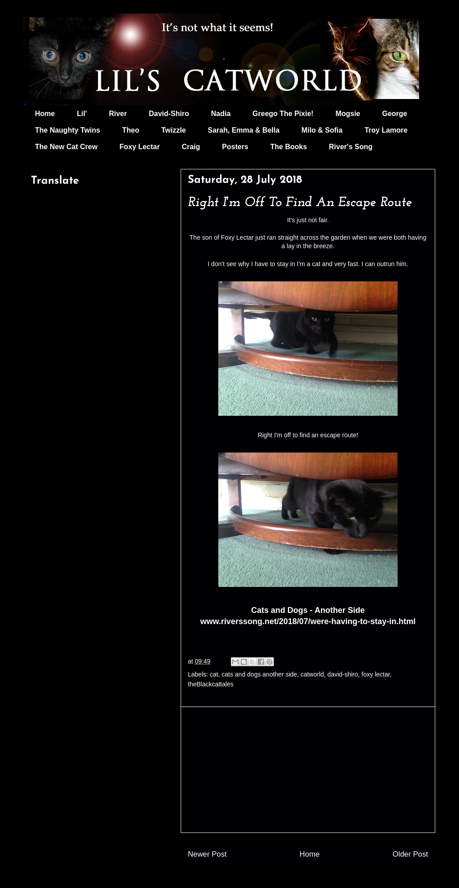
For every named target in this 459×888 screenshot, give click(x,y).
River (118, 113)
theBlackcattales (211, 684)
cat (214, 674)
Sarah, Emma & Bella (244, 130)
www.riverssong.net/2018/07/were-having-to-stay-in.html (308, 621)
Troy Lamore (385, 130)
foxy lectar (376, 674)
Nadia (221, 113)
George (394, 113)
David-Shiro (169, 113)
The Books (288, 147)
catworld (312, 674)
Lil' (82, 113)
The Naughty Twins (67, 130)
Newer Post (207, 854)
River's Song (350, 147)
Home (45, 113)
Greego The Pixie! (282, 113)
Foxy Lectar (140, 147)
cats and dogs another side (259, 674)
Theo (130, 130)
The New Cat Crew (66, 147)
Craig (191, 147)
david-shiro (342, 674)
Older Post (410, 854)
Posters (235, 147)
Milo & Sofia (322, 130)
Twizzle (173, 130)
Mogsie (347, 113)
